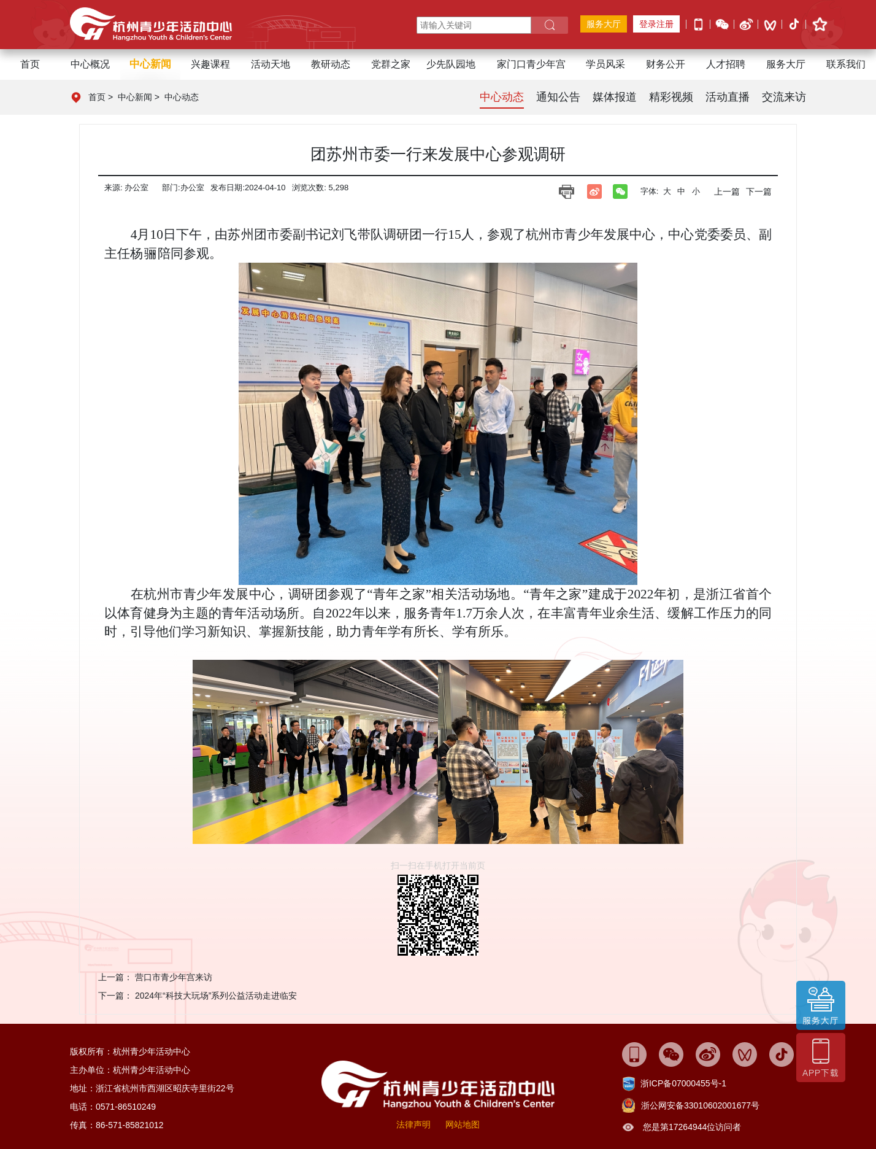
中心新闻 (135, 97)
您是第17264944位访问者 (692, 1127)
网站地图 (462, 1124)
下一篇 (759, 191)
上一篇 (727, 191)
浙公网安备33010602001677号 (700, 1105)
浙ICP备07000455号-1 (683, 1083)
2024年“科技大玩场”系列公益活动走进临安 (216, 995)
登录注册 (656, 24)
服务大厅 (603, 24)
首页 (30, 64)
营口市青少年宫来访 (173, 977)
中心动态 (181, 97)
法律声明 (413, 1124)
